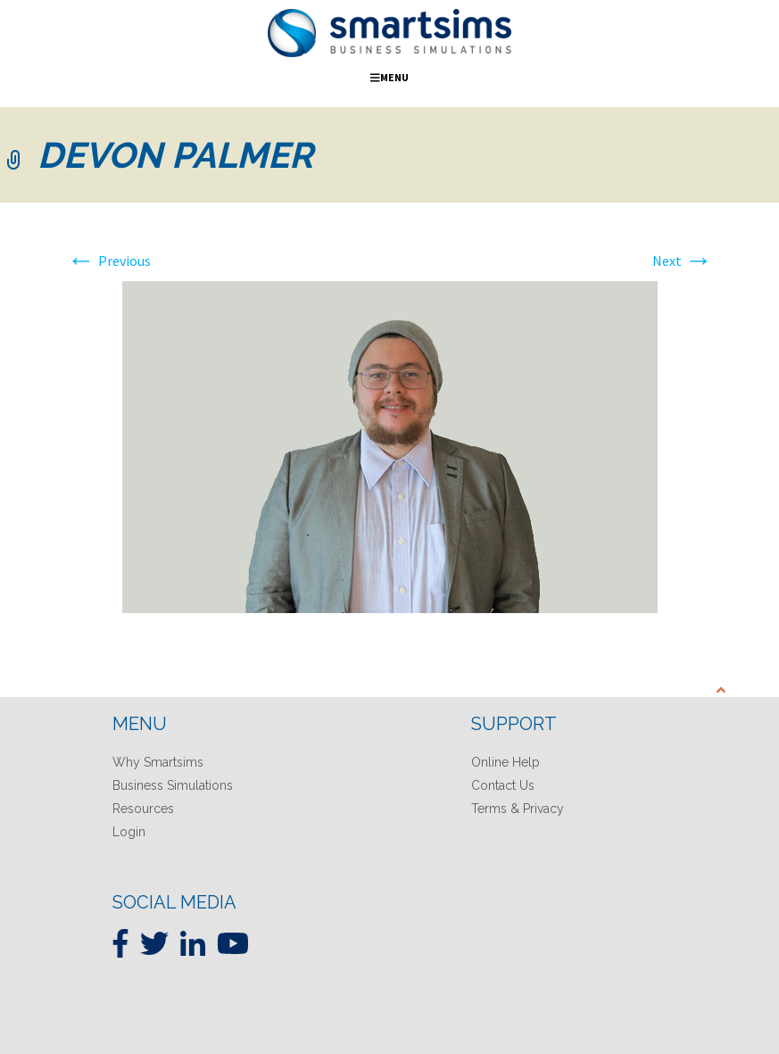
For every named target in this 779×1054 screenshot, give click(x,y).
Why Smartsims (157, 762)
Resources (143, 808)
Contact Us (503, 785)
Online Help (505, 762)
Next (682, 261)
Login (128, 832)
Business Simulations (172, 785)
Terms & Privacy (517, 808)
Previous (109, 261)
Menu (389, 77)
